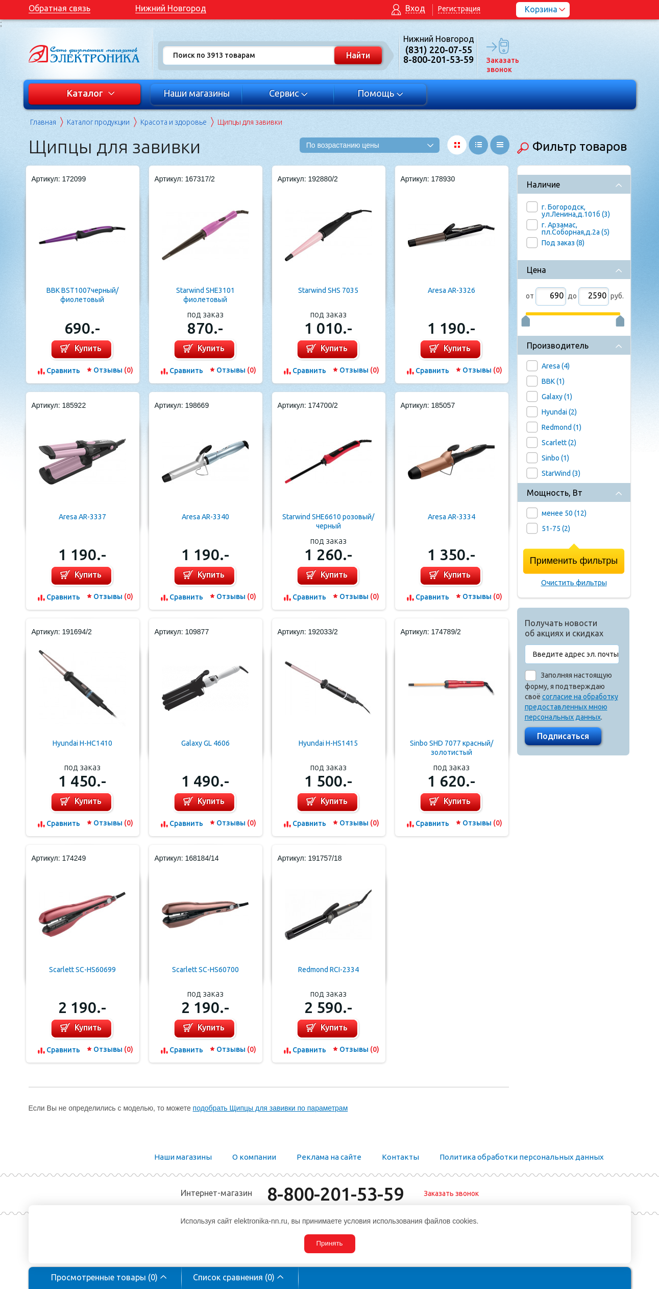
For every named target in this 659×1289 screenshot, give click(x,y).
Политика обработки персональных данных (522, 1157)
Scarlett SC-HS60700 (205, 969)
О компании (254, 1157)
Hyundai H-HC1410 (82, 743)
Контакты (400, 1157)
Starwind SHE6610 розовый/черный (328, 521)
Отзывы (113, 370)
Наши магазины (196, 93)
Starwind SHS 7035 (328, 290)
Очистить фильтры (574, 583)
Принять (329, 1243)
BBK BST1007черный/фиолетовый (82, 295)
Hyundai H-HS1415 (328, 743)
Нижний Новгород (170, 8)
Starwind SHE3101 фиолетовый (205, 295)
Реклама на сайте (329, 1157)
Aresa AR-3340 (205, 517)
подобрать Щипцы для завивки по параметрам (270, 1108)
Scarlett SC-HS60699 (82, 969)
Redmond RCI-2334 (328, 969)
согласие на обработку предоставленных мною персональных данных (571, 707)
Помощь (380, 93)
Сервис (288, 93)
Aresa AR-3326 (451, 290)
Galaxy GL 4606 (205, 743)
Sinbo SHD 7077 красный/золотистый (451, 747)
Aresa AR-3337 (82, 517)
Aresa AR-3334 (451, 517)
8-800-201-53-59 (335, 1193)
